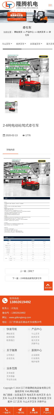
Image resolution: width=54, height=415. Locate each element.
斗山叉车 (6, 44)
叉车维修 (10, 376)
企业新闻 (35, 355)
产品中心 (30, 32)
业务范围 (12, 368)
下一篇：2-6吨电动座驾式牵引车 (26, 278)
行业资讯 (35, 358)
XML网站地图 (32, 391)
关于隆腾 (12, 350)
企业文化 (10, 358)
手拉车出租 (11, 379)
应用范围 (10, 337)
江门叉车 (17, 401)
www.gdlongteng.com (20, 317)
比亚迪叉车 (35, 44)
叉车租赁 (10, 373)
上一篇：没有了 (27, 271)
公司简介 (10, 355)
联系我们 (10, 340)
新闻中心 (37, 350)
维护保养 (35, 361)
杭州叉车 (41, 32)
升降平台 (35, 343)
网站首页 (18, 32)
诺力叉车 (35, 340)
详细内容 (10, 150)
